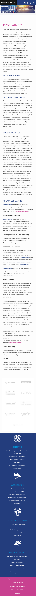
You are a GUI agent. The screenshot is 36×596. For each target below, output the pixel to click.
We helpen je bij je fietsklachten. (17, 456)
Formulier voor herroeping (17, 568)
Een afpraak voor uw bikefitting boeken (17, 556)
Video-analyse (17, 535)
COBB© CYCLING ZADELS (17, 565)
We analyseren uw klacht (17, 489)
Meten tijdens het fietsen (17, 533)
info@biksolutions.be (22, 211)
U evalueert (17, 503)
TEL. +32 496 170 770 (17, 590)
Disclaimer (17, 574)
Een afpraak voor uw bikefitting (17, 465)
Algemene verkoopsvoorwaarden (17, 571)
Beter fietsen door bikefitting (17, 459)
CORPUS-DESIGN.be (17, 582)
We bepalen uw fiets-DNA (17, 492)
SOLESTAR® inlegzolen (17, 562)
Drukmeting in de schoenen (17, 527)
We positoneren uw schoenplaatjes (17, 497)
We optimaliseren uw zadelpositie (17, 500)
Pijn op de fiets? (17, 453)
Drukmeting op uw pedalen (17, 530)
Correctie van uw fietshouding (17, 524)
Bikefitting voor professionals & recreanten (17, 451)
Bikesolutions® (17, 468)
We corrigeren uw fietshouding (17, 494)
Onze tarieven (17, 462)
